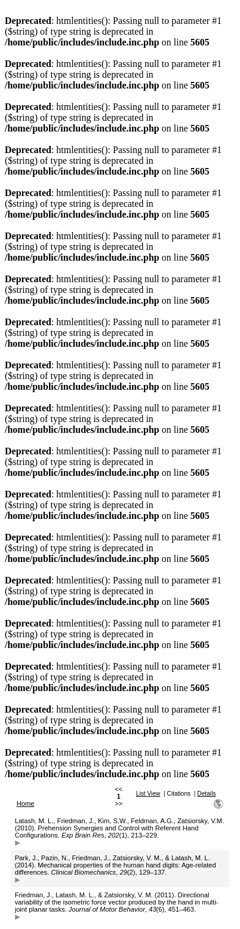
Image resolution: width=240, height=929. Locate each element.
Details (206, 793)
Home (26, 803)
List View (148, 793)
